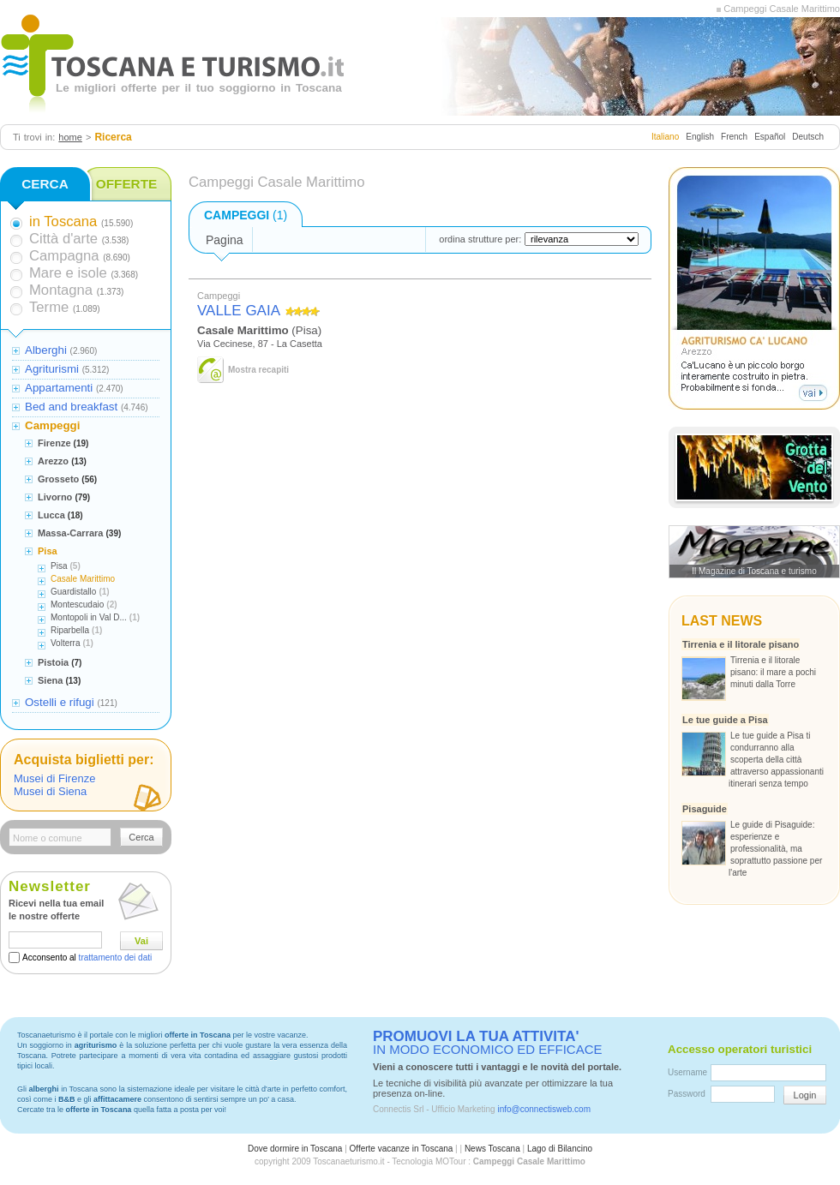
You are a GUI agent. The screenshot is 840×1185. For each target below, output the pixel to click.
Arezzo (53, 461)
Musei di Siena (50, 791)
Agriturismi (52, 368)
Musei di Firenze (54, 778)
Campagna (64, 256)
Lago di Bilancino (559, 1148)
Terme (49, 307)
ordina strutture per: (480, 239)
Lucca (51, 515)
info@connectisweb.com (544, 1109)
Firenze (54, 443)
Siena (50, 680)
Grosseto (58, 479)
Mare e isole (68, 273)
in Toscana (63, 221)
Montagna (61, 290)
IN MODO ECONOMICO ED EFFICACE (488, 1042)
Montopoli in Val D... (89, 617)
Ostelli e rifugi (59, 702)
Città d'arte (63, 238)
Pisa (47, 551)
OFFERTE (127, 184)
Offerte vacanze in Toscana (401, 1148)
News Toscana (492, 1148)
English (700, 136)
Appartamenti (59, 387)
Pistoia (53, 662)
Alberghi (46, 350)
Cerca (141, 837)
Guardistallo (73, 591)
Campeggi (52, 425)
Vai (141, 941)
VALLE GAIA (238, 310)
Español (769, 136)
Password (686, 1093)
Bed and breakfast (71, 406)
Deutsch (808, 136)
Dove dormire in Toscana (295, 1148)
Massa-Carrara (70, 533)
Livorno (55, 497)
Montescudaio (77, 604)
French (734, 136)
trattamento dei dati (116, 957)
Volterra (65, 643)
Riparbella (70, 630)
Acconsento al (87, 957)
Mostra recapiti (258, 369)
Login (805, 1095)
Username (687, 1072)
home (70, 137)
